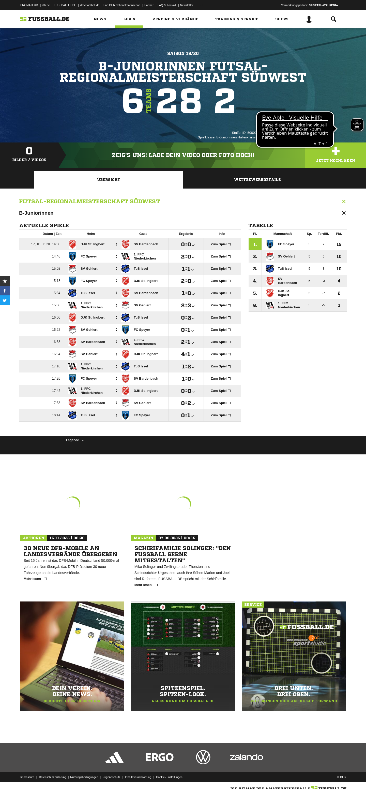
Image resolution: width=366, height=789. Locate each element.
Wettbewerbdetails (257, 179)
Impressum (27, 777)
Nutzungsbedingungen (84, 777)
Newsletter (186, 5)
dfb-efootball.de (89, 5)
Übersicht (108, 179)
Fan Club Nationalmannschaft (121, 5)
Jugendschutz (111, 777)
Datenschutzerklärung (52, 777)
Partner (149, 5)
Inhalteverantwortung (138, 777)
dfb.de (46, 5)
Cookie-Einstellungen (169, 777)
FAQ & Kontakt (167, 5)
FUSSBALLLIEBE (65, 5)
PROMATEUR (29, 5)
